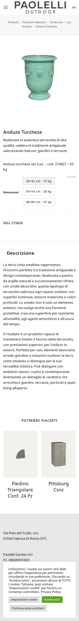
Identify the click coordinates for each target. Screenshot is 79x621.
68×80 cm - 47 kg (39, 202)
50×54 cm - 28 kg (39, 191)
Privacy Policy (51, 592)
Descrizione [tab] (21, 253)
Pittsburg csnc (58, 486)
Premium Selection (34, 22)
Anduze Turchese (46, 26)
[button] (5, 7)
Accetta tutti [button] (52, 599)
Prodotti (13, 22)
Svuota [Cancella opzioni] (71, 176)
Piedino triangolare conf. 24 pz (20, 489)
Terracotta (56, 22)
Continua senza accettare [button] (28, 608)
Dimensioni (11, 192)
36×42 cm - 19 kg (39, 181)
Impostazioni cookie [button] (24, 599)
